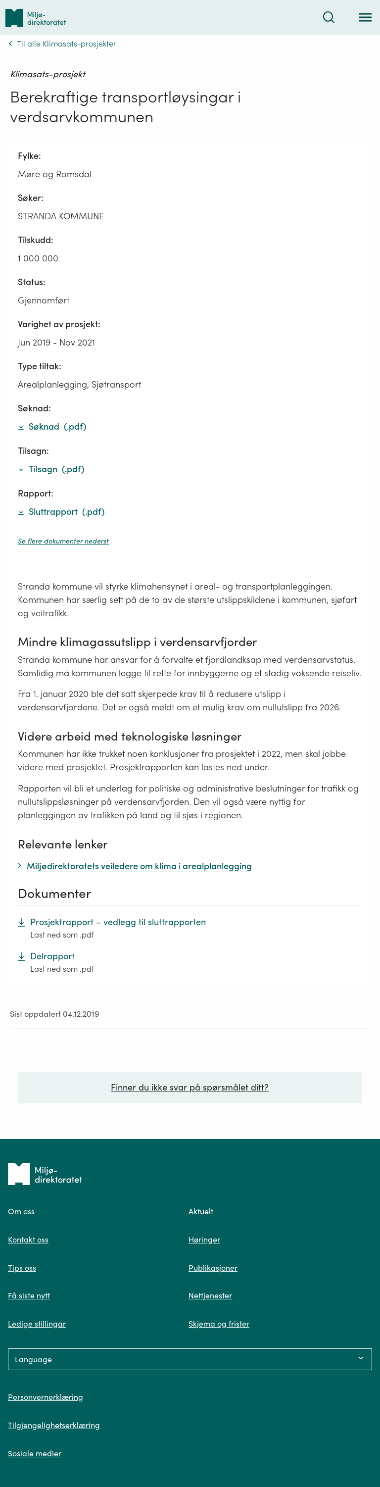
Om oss (21, 1211)
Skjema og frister (219, 1324)
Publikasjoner (213, 1268)
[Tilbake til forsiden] (35, 17)
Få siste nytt (29, 1295)
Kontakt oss (28, 1239)
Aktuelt (201, 1211)
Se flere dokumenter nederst (63, 541)
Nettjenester (210, 1295)
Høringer (204, 1239)
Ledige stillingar (37, 1324)
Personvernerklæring (45, 1397)
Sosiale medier (34, 1453)
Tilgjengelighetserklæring (54, 1425)
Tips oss (22, 1268)
